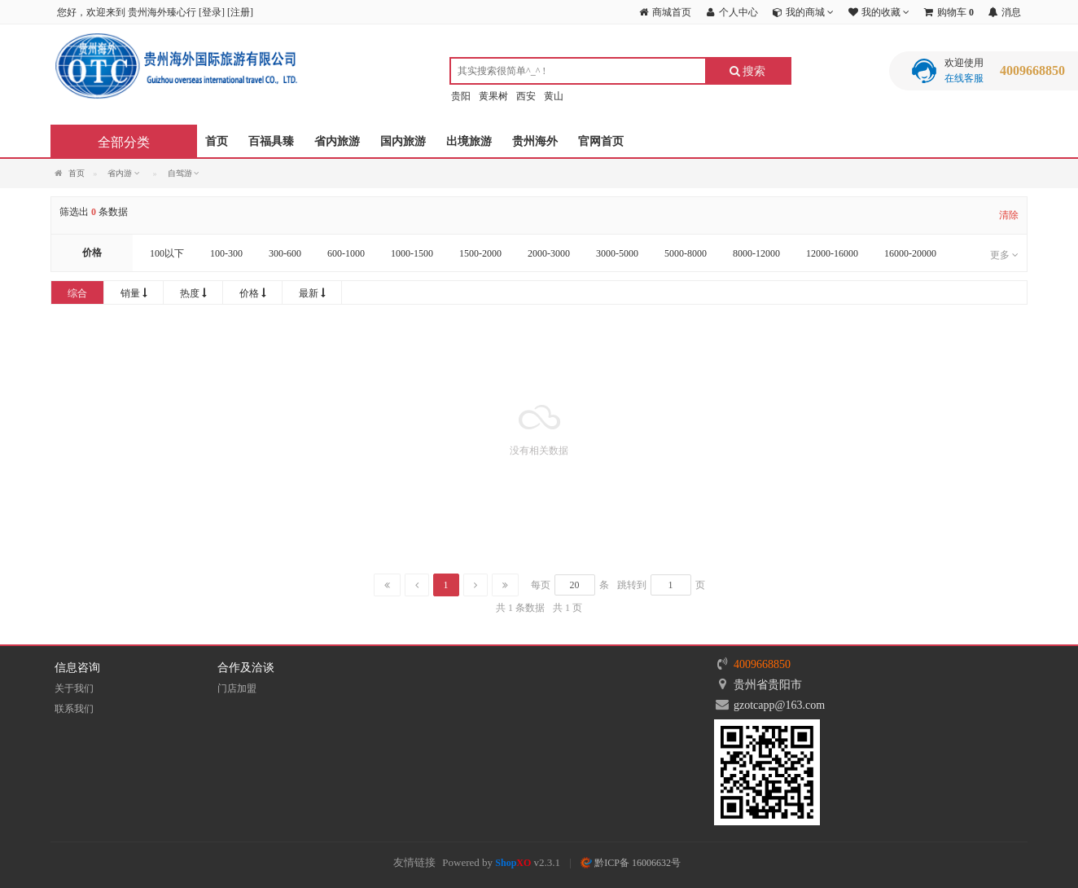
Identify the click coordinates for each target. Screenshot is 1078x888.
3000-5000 (617, 253)
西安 (526, 96)
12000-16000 (832, 253)
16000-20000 (910, 253)
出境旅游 (469, 141)
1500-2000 (480, 253)
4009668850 (762, 664)
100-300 (226, 253)
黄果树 (493, 96)
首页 (216, 141)
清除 (1009, 215)
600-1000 (346, 253)
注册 (240, 12)
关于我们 (74, 688)
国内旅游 (403, 141)
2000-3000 (549, 253)
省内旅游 (337, 141)
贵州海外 (535, 141)
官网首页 (601, 141)
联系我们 (74, 708)
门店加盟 (236, 688)
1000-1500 (412, 253)
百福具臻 (271, 141)
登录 (211, 12)
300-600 (285, 253)
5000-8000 (685, 253)
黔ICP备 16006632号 (631, 862)
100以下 (167, 253)
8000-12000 (756, 253)
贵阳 (461, 96)
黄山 (553, 96)
